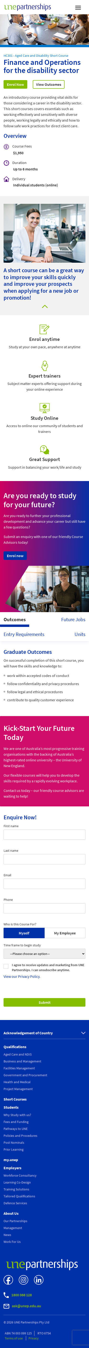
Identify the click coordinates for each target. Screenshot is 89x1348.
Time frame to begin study (22, 945)
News (7, 1235)
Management (13, 1228)
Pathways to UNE (16, 1129)
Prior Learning (13, 1149)
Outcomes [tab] (15, 619)
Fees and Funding (16, 1122)
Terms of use (14, 1338)
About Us (11, 1213)
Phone (8, 899)
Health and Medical (17, 1082)
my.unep (11, 1159)
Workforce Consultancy (20, 1175)
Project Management (18, 1089)
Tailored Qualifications (19, 1196)
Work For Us (12, 1242)
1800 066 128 (18, 1295)
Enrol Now (15, 84)
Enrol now (15, 555)
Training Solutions (16, 1189)
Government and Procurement (25, 1075)
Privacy (33, 1338)
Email (7, 875)
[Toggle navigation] (78, 7)
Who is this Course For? (20, 924)
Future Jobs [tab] (73, 619)
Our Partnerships (15, 1221)
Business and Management (22, 1061)
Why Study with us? (17, 1115)
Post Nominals (14, 1142)
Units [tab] (80, 634)
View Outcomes (48, 84)
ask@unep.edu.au (22, 1306)
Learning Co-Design (17, 1182)
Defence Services (15, 1203)
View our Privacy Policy (21, 976)
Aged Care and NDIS (18, 1054)
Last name (11, 850)
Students (11, 1107)
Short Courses (15, 1099)
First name (11, 826)
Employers (12, 1167)
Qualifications (15, 1046)
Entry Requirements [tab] (24, 634)
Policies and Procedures (20, 1135)
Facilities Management (19, 1068)
